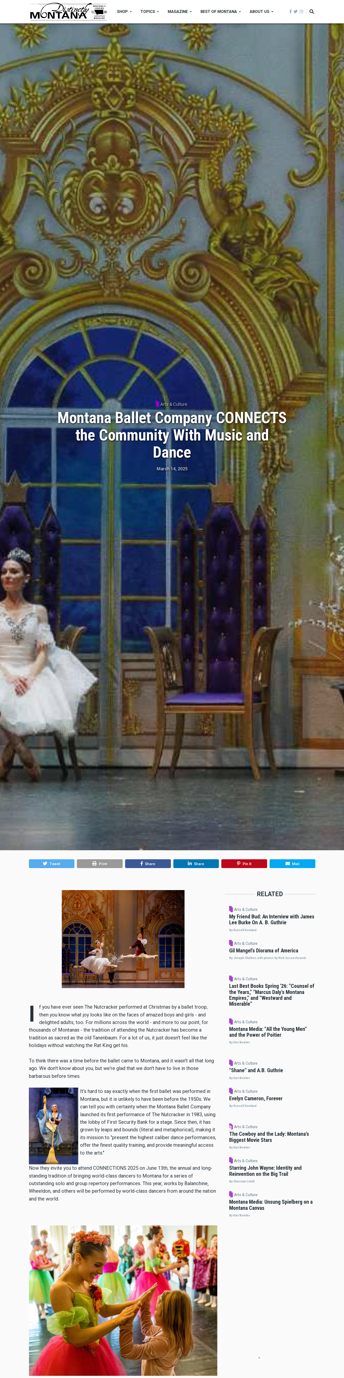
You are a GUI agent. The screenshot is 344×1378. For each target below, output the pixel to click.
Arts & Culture (173, 404)
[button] (52, 863)
